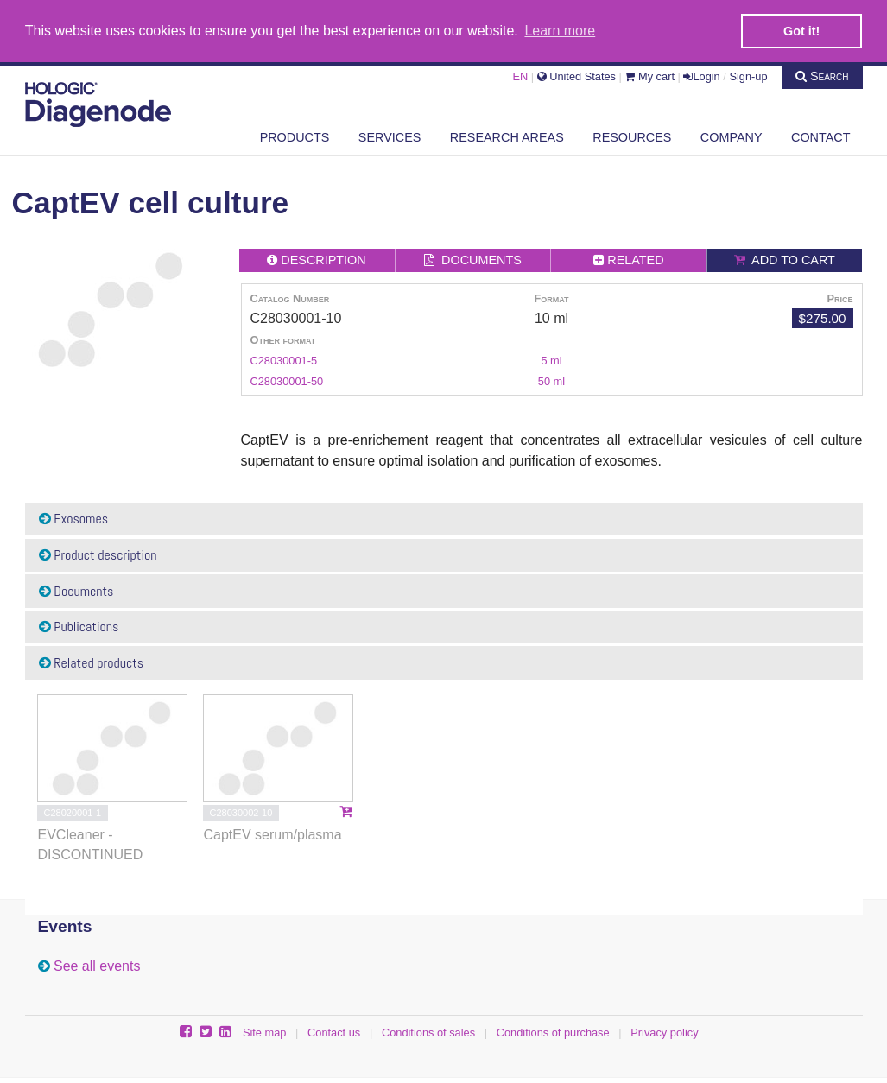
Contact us (333, 1030)
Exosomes (74, 518)
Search (822, 74)
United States (576, 74)
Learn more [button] (559, 30)
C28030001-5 (284, 358)
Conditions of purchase (553, 1030)
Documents (76, 589)
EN (520, 74)
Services (389, 135)
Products (295, 135)
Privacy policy (664, 1030)
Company (731, 135)
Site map (265, 1030)
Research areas (507, 135)
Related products (91, 661)
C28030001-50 (287, 379)
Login (701, 74)
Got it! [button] (801, 31)
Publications (79, 626)
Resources (631, 135)
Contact (820, 135)
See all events (97, 965)
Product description (98, 553)
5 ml (551, 358)
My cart (649, 74)
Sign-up (748, 74)
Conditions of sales (428, 1030)
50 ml (551, 379)
